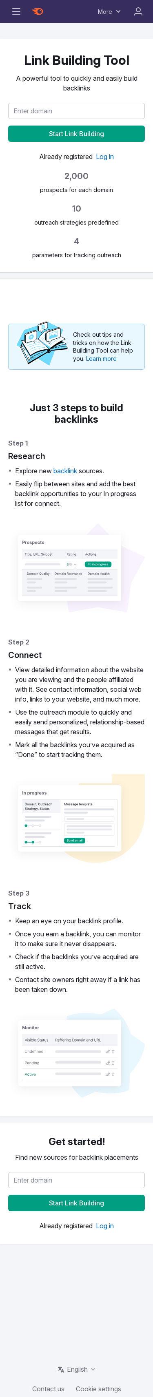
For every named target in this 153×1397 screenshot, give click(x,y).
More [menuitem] (105, 11)
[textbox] (76, 111)
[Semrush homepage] (38, 11)
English (77, 1369)
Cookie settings (98, 1389)
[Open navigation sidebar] (16, 11)
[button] (76, 134)
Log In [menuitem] (138, 11)
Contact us (48, 1389)
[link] (105, 156)
